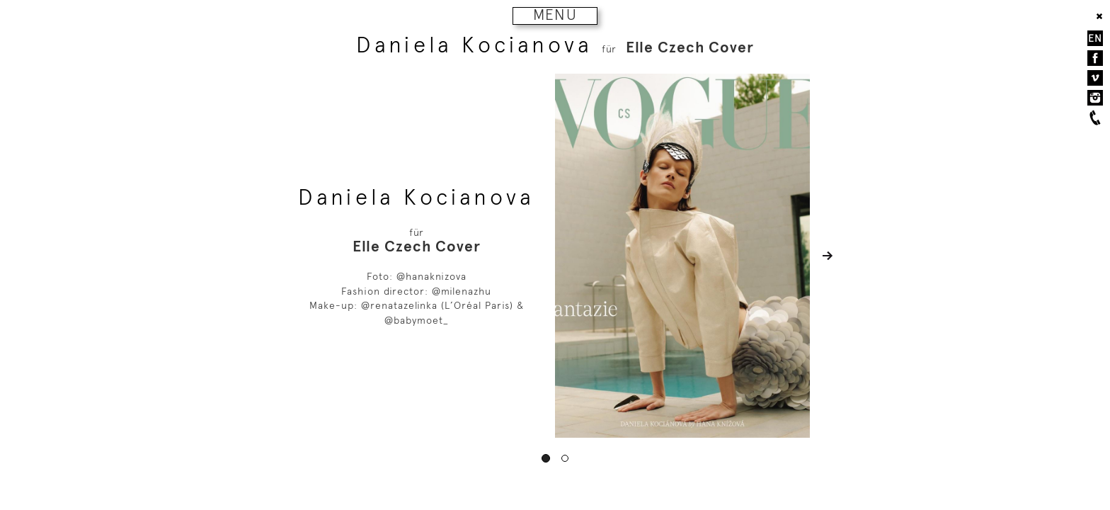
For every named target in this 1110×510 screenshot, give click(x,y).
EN (1095, 38)
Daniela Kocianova (474, 45)
